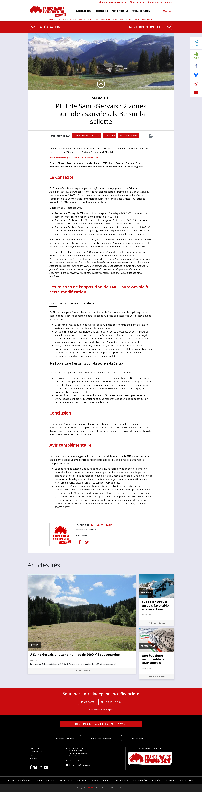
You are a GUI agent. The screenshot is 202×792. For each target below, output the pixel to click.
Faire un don (166, 2)
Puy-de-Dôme (118, 20)
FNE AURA (90, 788)
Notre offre (137, 2)
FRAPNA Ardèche (66, 780)
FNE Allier (50, 780)
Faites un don (111, 702)
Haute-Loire (105, 20)
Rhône (128, 20)
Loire (96, 20)
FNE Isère (95, 780)
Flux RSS (33, 759)
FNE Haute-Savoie (101, 525)
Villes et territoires (128, 135)
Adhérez (88, 702)
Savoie (136, 20)
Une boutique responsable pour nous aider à (155, 659)
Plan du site (35, 748)
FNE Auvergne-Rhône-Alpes (19, 780)
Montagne (109, 135)
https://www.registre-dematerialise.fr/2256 (73, 157)
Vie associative (148, 646)
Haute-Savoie (147, 20)
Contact (33, 755)
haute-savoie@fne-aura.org (80, 765)
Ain (59, 20)
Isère (89, 20)
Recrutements (36, 752)
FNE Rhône (156, 780)
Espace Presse (137, 738)
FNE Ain (39, 780)
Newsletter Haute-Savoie (113, 2)
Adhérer (154, 2)
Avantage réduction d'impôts (101, 709)
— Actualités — (101, 98)
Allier (65, 20)
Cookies (122, 788)
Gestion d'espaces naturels (87, 135)
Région (52, 20)
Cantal (82, 20)
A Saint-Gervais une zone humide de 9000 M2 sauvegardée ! (75, 654)
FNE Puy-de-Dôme (140, 780)
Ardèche (73, 20)
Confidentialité (113, 788)
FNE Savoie (170, 780)
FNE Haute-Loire (122, 780)
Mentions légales (101, 788)
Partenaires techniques (101, 738)
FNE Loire (107, 780)
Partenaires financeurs (64, 738)
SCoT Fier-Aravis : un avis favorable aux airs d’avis (155, 605)
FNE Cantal (82, 780)
